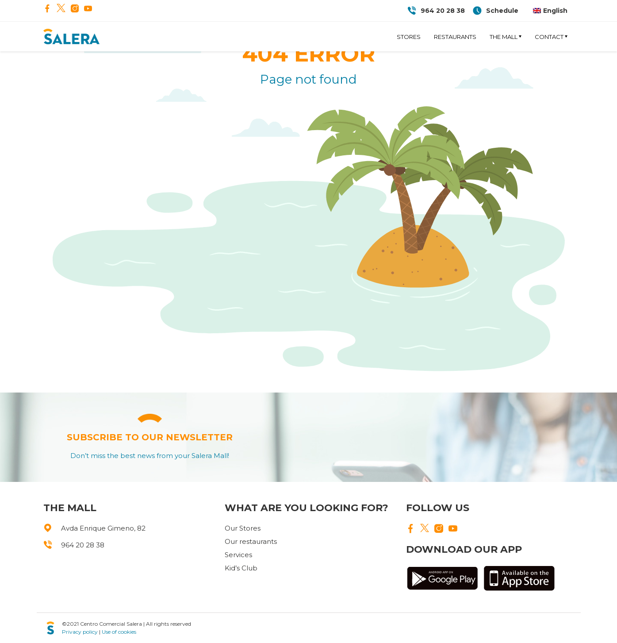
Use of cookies (119, 631)
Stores (409, 36)
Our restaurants (251, 541)
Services (238, 555)
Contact (549, 36)
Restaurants (455, 36)
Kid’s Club (241, 568)
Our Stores (243, 528)
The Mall (503, 36)
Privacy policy (80, 631)
